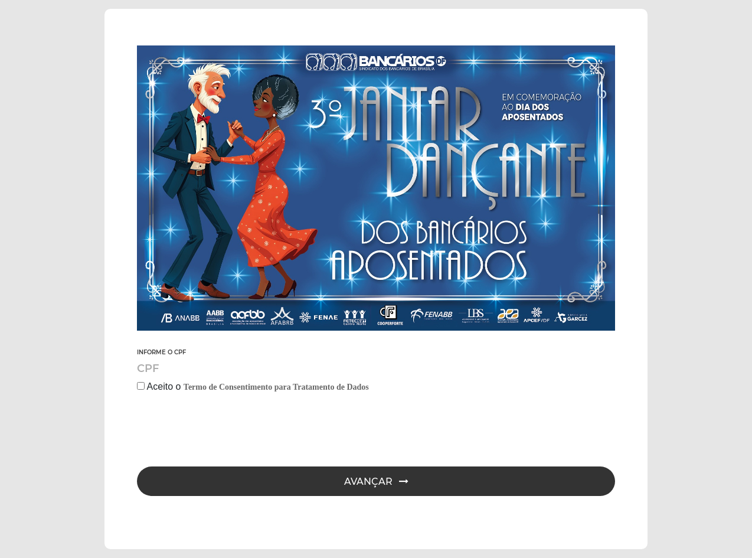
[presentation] (226, 432)
